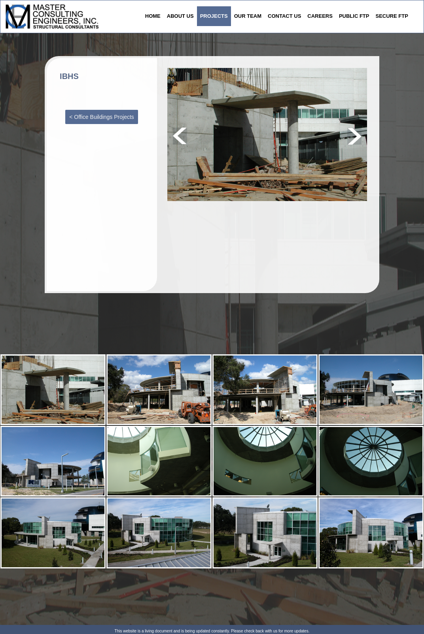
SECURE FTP (391, 16)
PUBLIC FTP (354, 16)
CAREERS (320, 16)
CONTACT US (284, 16)
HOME (153, 16)
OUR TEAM (247, 16)
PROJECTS (214, 16)
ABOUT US (180, 16)
